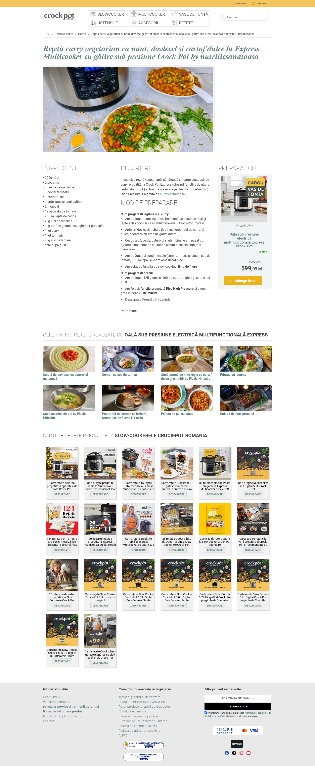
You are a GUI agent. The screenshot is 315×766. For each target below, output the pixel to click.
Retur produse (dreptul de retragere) (144, 706)
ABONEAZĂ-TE (238, 706)
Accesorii (148, 22)
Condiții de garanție (132, 711)
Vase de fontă (193, 14)
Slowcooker (110, 14)
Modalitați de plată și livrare (62, 716)
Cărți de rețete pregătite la (125, 435)
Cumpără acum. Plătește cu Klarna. (143, 721)
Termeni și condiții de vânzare (139, 697)
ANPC (123, 735)
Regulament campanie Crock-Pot (142, 702)
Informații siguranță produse (139, 716)
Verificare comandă (56, 702)
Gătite (82, 34)
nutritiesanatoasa (172, 194)
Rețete (186, 22)
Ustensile (107, 22)
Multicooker (151, 14)
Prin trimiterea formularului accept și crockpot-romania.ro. (238, 714)
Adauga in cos (246, 281)
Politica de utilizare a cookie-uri (140, 730)
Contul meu (51, 697)
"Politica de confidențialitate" (220, 716)
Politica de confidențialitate (138, 726)
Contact (48, 721)
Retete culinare (64, 34)
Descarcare (62, 494)
